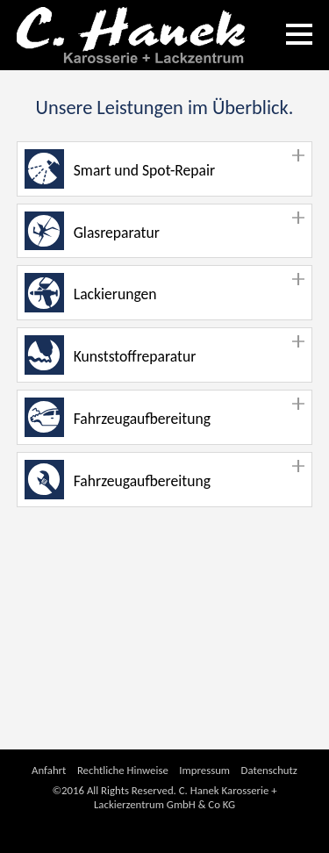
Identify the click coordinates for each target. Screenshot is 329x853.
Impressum (204, 770)
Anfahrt (49, 770)
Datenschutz (269, 770)
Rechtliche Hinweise (122, 770)
